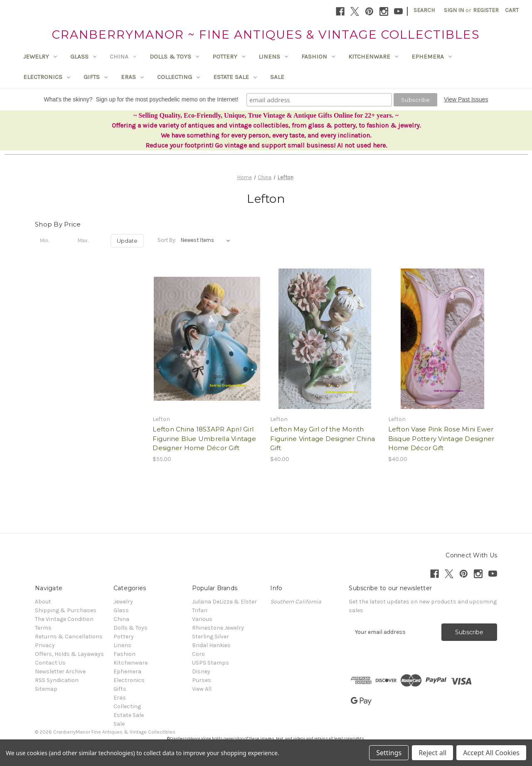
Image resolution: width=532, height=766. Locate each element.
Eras (132, 77)
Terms (43, 627)
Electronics (46, 77)
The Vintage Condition (64, 619)
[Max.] (89, 240)
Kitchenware (373, 56)
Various (202, 619)
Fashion (318, 56)
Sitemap (46, 688)
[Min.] (51, 240)
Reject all (432, 752)
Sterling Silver (210, 636)
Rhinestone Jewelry (218, 627)
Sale (277, 77)
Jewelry (40, 56)
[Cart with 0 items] (511, 10)
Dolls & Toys (174, 56)
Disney (201, 671)
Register (486, 10)
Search (424, 10)
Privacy (45, 645)
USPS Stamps (210, 662)
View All (202, 688)
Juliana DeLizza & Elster (224, 601)
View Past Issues (466, 99)
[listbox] (207, 240)
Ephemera (431, 56)
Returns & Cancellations (69, 636)
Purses (201, 680)
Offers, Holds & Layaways (69, 654)
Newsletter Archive (60, 671)
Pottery (228, 56)
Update (127, 240)
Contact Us (50, 662)
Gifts (96, 77)
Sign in (454, 10)
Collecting (178, 77)
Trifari (199, 610)
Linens (273, 56)
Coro (198, 654)
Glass (83, 56)
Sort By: (167, 240)
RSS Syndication (57, 680)
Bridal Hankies (211, 645)
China (123, 56)
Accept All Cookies (491, 752)
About (43, 601)
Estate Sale (235, 77)
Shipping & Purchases (65, 610)
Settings (388, 752)
